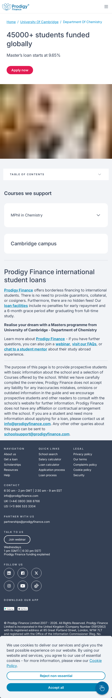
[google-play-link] (9, 609)
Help (7, 475)
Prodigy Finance (18, 290)
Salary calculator (50, 459)
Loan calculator (49, 464)
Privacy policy (82, 454)
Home (11, 22)
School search (48, 454)
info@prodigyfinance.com (27, 424)
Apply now (19, 70)
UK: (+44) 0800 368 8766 (22, 501)
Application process (52, 469)
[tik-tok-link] (36, 586)
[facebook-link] (23, 573)
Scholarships (12, 464)
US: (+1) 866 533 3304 (20, 506)
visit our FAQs (84, 344)
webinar (63, 344)
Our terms (80, 459)
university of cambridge (39, 22)
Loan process (48, 475)
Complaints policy (85, 464)
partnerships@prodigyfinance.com (27, 521)
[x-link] (36, 573)
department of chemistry (82, 22)
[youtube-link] (23, 586)
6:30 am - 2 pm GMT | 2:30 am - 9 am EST (33, 490)
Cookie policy (82, 469)
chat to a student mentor (25, 349)
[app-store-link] (23, 609)
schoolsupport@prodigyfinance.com (36, 434)
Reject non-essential (56, 676)
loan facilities (16, 305)
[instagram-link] (9, 586)
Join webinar (17, 539)
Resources (11, 469)
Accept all (56, 687)
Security (79, 475)
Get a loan (11, 459)
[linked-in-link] (9, 573)
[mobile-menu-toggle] (106, 6)
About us (10, 454)
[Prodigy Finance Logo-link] (15, 6)
